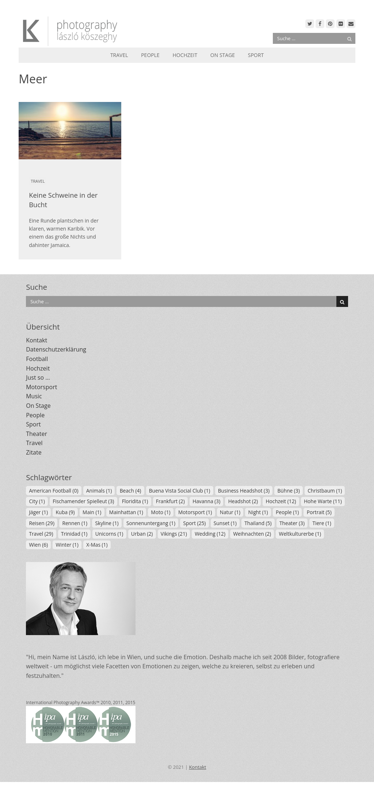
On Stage (222, 55)
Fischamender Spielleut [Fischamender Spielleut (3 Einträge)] (83, 501)
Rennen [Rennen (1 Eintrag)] (74, 523)
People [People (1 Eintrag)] (287, 512)
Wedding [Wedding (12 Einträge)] (210, 533)
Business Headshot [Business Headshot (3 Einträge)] (244, 490)
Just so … (38, 377)
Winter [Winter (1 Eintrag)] (67, 544)
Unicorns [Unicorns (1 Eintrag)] (109, 533)
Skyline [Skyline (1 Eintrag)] (106, 523)
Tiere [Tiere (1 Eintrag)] (321, 523)
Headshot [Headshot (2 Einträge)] (243, 501)
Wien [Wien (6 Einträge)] (38, 544)
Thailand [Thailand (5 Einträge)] (257, 523)
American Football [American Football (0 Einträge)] (53, 490)
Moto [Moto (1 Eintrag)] (160, 512)
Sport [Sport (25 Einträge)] (194, 523)
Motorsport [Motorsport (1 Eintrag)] (195, 512)
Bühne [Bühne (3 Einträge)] (288, 490)
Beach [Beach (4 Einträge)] (130, 490)
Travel (119, 55)
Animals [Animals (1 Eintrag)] (99, 490)
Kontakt (36, 340)
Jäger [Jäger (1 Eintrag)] (38, 512)
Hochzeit (184, 55)
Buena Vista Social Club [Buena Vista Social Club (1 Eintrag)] (179, 490)
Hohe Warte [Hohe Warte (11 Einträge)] (323, 501)
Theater (36, 434)
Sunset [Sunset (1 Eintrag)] (225, 523)
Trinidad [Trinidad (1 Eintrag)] (74, 533)
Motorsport (41, 387)
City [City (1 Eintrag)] (37, 501)
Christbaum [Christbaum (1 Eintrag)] (325, 490)
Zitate (33, 452)
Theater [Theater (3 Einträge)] (292, 523)
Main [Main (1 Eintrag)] (92, 512)
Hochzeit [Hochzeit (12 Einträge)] (281, 501)
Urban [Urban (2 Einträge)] (142, 533)
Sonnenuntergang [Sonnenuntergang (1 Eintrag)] (150, 523)
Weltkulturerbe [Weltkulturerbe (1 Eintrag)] (300, 533)
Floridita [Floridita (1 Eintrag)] (135, 501)
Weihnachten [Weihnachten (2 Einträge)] (252, 533)
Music (34, 396)
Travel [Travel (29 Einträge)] (41, 533)
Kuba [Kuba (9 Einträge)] (65, 512)
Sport (256, 55)
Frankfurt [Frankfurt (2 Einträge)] (170, 501)
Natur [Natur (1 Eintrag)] (230, 512)
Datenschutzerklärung (56, 349)
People (150, 55)
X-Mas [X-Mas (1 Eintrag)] (96, 544)
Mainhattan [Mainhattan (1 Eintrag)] (126, 512)
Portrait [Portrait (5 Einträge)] (319, 512)
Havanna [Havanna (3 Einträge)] (206, 501)
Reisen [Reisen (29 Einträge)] (41, 523)
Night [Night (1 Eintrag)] (258, 512)
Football (37, 359)
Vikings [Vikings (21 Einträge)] (174, 533)
